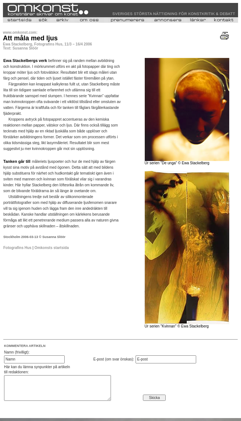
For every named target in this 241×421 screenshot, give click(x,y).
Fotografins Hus (17, 248)
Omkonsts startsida (52, 248)
